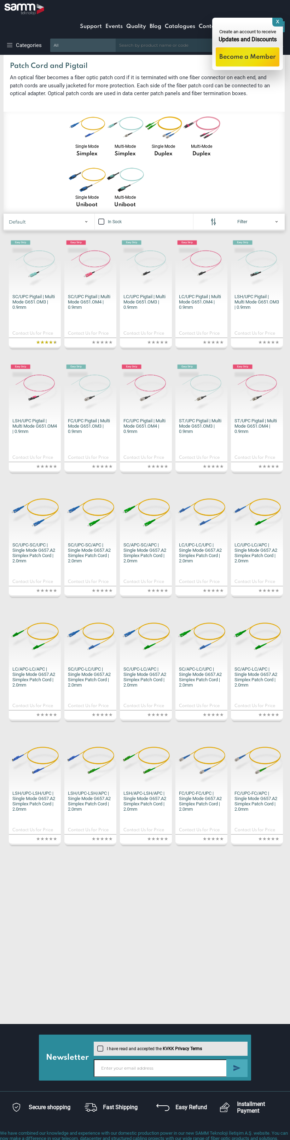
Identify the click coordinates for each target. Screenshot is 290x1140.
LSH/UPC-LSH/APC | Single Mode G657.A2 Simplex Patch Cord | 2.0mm (89, 801)
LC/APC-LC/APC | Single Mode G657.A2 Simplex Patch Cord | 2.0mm (33, 677)
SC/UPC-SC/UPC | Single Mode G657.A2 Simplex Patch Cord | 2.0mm (33, 552)
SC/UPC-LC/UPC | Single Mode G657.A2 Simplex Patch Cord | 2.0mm (89, 677)
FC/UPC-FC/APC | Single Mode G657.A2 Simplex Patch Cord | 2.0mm (255, 801)
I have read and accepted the (149, 1048)
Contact (209, 26)
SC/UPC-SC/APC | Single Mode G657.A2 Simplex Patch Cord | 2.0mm (89, 552)
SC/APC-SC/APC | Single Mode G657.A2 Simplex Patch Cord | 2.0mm (144, 552)
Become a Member (247, 57)
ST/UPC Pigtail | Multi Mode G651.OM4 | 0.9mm (255, 426)
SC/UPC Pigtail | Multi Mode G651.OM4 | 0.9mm (89, 302)
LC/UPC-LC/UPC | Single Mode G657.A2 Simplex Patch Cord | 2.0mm (200, 552)
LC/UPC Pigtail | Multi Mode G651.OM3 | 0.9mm (144, 302)
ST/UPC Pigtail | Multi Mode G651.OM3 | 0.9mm (200, 426)
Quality (136, 26)
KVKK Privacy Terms (182, 1048)
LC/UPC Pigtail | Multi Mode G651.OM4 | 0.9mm (200, 302)
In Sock (110, 221)
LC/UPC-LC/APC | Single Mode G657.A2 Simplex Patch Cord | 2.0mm (255, 552)
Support (91, 26)
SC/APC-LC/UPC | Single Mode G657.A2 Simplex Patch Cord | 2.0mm (200, 677)
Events (114, 26)
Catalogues (180, 26)
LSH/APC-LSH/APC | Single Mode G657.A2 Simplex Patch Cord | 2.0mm (144, 801)
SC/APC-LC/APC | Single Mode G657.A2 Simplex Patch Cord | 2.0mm (255, 677)
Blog (155, 26)
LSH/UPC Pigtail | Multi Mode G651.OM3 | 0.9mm (256, 302)
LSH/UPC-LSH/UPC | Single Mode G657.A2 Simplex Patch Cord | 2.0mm (33, 801)
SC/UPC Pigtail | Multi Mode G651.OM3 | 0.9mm (33, 302)
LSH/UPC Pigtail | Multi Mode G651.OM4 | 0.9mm (34, 426)
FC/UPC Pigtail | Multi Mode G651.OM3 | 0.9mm (89, 426)
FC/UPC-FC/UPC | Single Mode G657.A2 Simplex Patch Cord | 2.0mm (200, 801)
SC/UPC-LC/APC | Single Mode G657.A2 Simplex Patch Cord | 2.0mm (144, 677)
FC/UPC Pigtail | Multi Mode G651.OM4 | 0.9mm (144, 426)
